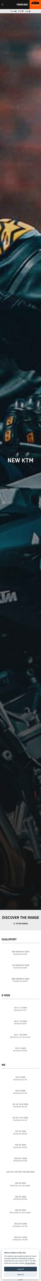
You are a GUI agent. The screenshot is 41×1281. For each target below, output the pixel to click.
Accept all (20, 1269)
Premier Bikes (22, 4)
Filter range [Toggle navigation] (20, 923)
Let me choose (30, 1263)
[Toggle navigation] (2, 4)
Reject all (20, 1274)
